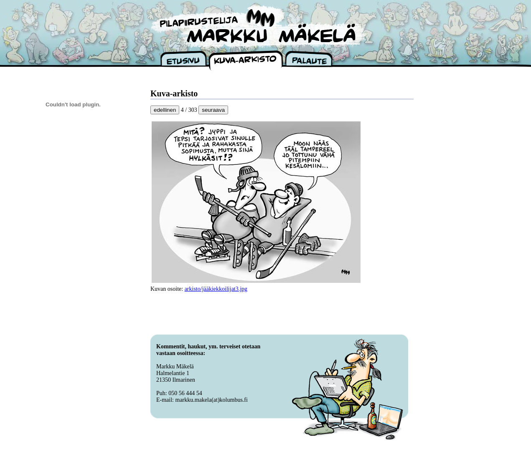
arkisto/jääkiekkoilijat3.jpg (216, 289)
